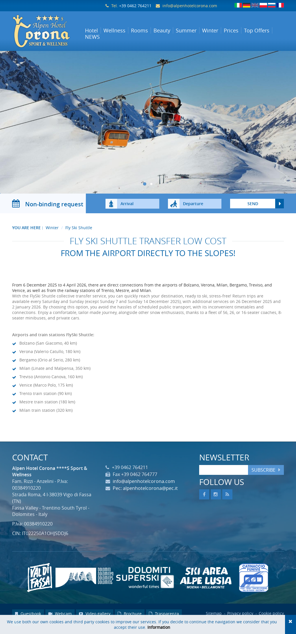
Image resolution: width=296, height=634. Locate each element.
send (252, 205)
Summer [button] (186, 30)
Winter (52, 229)
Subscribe (263, 471)
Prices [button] (231, 30)
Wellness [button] (114, 30)
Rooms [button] (139, 30)
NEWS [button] (92, 37)
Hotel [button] (91, 30)
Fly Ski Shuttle (78, 229)
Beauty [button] (161, 30)
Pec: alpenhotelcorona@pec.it (145, 490)
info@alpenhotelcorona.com (189, 5)
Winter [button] (210, 30)
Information (158, 627)
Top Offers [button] (256, 30)
